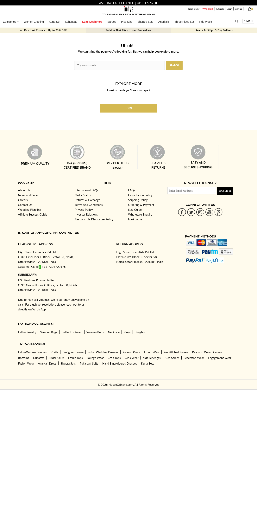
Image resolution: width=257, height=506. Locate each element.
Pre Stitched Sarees (176, 352)
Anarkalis (164, 21)
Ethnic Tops (75, 358)
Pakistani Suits (89, 363)
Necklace (114, 332)
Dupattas (38, 358)
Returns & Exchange (87, 200)
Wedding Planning (29, 209)
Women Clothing (34, 21)
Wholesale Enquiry (140, 214)
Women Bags (48, 332)
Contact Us (25, 204)
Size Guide (135, 209)
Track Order (193, 9)
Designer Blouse (73, 352)
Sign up (238, 9)
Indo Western (207, 21)
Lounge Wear (95, 358)
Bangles (140, 332)
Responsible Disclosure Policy (94, 219)
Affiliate (220, 9)
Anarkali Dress (47, 363)
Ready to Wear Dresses (207, 352)
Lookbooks (135, 219)
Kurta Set (54, 21)
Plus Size (126, 21)
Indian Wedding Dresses (103, 352)
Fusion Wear (26, 363)
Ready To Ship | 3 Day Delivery (214, 30)
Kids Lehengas (151, 358)
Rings (127, 332)
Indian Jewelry (27, 332)
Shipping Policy (138, 200)
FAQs (131, 190)
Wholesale (207, 8)
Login (229, 9)
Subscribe (225, 190)
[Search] (236, 21)
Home (128, 108)
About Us (24, 190)
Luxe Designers (92, 21)
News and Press (28, 195)
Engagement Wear (219, 358)
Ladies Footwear (71, 332)
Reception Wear (194, 358)
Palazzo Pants (131, 352)
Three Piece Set (184, 21)
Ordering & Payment (141, 204)
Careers (23, 200)
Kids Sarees (172, 358)
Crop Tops (114, 358)
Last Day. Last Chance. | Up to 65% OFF (43, 30)
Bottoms (23, 358)
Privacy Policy (84, 209)
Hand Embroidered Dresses (119, 363)
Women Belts (95, 332)
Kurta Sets (147, 363)
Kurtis (54, 352)
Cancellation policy (140, 195)
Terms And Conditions (89, 204)
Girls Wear (131, 358)
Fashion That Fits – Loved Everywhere (128, 30)
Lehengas (71, 21)
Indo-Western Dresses (32, 352)
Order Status (83, 195)
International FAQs (86, 190)
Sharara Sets (145, 21)
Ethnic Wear (152, 352)
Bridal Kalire (56, 358)
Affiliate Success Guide (32, 214)
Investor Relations (86, 214)
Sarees (111, 21)
